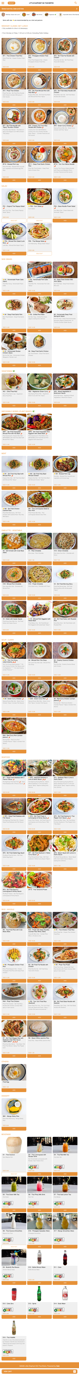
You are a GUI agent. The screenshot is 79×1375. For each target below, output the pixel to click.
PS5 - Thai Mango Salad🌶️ (37, 241)
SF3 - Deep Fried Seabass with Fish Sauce (14, 817)
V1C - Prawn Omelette (35, 584)
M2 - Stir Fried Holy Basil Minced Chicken (37, 475)
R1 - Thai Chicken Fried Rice (65, 930)
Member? (11, 3)
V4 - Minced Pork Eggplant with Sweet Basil (39, 620)
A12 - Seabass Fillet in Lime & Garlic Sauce (63, 779)
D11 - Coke (57, 1267)
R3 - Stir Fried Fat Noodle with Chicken (38, 965)
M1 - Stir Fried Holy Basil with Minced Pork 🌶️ (13, 475)
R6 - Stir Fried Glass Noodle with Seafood (64, 1002)
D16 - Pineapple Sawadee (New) (39, 1231)
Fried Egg (6, 1082)
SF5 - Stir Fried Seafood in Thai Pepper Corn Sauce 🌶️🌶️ (64, 817)
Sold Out (14, 221)
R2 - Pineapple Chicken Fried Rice (13, 965)
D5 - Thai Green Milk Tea (11, 1194)
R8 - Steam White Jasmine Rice (38, 1037)
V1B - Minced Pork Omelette (12, 584)
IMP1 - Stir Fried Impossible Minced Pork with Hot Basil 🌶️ (12, 433)
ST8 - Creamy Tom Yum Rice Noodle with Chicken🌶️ (37, 126)
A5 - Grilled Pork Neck (37, 314)
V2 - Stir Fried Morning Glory (63, 584)
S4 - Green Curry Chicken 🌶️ (14, 699)
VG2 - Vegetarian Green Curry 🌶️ (39, 391)
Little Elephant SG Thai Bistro (41, 3)
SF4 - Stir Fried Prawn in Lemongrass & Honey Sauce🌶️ (38, 817)
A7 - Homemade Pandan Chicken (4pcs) (12, 352)
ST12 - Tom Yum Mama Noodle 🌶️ (64, 165)
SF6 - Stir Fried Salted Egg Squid (13, 853)
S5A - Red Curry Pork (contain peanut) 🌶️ (12, 736)
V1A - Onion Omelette (61, 551)
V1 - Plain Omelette (34, 551)
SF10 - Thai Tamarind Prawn (37, 889)
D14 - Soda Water (60, 1303)
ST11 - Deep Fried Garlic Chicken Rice (39, 165)
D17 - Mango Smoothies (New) (64, 1231)
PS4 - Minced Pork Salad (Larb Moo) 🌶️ (14, 242)
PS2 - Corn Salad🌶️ (36, 206)
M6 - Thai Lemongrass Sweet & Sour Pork (38, 510)
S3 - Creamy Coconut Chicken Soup (64, 661)
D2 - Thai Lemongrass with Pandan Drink (37, 1156)
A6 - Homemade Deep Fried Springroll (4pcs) (63, 315)
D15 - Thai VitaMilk (9, 1337)
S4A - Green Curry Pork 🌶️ (39, 699)
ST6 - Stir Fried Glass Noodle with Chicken (65, 92)
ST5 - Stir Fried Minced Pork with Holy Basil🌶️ (39, 92)
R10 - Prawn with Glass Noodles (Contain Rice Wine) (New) (38, 931)
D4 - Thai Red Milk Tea (61, 1155)
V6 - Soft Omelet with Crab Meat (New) (13, 552)
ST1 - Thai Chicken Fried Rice (12, 56)
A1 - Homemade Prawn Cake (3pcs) (13, 281)
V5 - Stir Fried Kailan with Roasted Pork (65, 620)
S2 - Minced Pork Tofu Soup (37, 661)
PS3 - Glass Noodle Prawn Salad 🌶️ (64, 207)
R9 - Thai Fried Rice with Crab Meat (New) (12, 931)
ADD (14, 70)
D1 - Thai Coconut (9, 1155)
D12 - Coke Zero (8, 1303)
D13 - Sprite (32, 1303)
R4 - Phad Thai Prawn (63, 964)
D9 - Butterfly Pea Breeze (11, 1267)
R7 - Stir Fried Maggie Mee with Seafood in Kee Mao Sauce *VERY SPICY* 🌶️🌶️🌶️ (13, 1039)
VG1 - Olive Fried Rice (10, 391)
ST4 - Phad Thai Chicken (11, 91)
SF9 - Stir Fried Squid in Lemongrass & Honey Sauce (12, 890)
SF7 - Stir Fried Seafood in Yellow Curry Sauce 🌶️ (39, 853)
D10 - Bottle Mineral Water (37, 1267)
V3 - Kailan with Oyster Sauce (12, 619)
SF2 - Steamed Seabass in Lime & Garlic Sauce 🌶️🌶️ (38, 779)
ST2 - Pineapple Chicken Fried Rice (38, 57)
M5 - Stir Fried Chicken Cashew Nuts (11, 510)
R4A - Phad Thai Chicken (11, 1001)
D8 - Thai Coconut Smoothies (12, 1231)
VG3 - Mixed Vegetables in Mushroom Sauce (62, 392)
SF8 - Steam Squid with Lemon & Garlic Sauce (65, 853)
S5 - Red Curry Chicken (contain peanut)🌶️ (64, 700)
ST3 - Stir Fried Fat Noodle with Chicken (64, 57)
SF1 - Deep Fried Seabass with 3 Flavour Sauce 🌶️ (13, 779)
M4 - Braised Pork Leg (63, 474)
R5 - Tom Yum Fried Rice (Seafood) (37, 1002)
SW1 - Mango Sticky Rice (11, 1116)
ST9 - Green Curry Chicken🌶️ (63, 126)
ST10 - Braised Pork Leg (11, 164)
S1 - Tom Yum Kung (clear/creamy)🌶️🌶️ (10, 661)
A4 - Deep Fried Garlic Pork (13, 314)
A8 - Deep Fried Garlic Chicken (38, 351)
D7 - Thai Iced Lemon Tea (62, 1194)
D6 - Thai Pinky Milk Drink (36, 1194)
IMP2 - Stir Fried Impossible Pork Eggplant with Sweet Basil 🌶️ (39, 433)
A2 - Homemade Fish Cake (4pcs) (38, 281)
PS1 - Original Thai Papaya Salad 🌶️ (13, 207)
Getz (58, 1365)
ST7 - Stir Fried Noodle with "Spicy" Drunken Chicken (12, 126)
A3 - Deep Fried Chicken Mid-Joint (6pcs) (63, 281)
